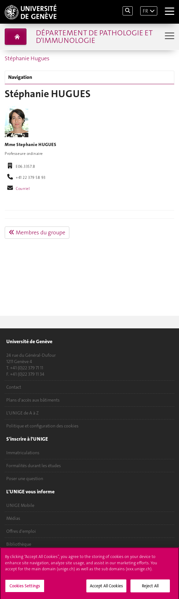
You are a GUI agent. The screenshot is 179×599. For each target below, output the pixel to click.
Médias (13, 518)
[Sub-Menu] (168, 36)
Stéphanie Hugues (27, 58)
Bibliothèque (18, 544)
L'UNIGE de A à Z (22, 413)
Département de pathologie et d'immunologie (94, 36)
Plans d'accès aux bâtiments (33, 400)
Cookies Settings (24, 587)
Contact (13, 387)
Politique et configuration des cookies (42, 426)
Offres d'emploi (21, 531)
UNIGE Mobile (20, 505)
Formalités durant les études (33, 465)
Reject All (150, 587)
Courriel (23, 188)
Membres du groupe (37, 232)
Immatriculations (22, 452)
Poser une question (24, 478)
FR (145, 11)
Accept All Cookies (106, 587)
